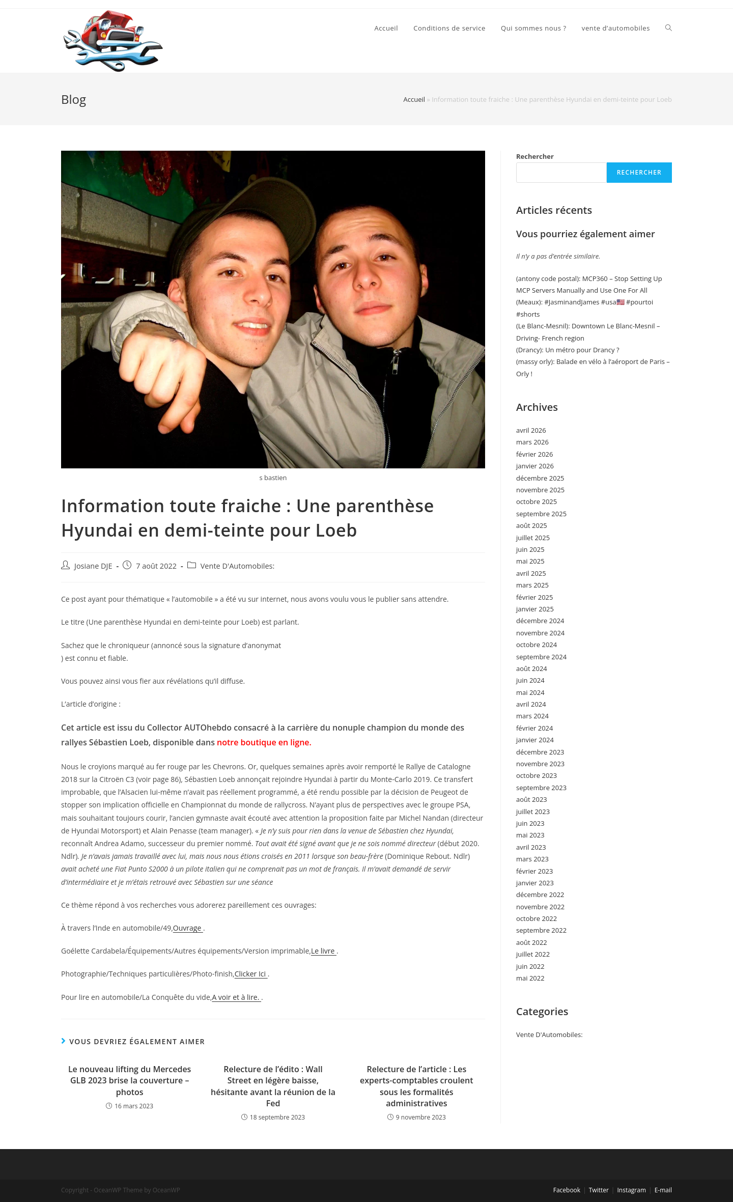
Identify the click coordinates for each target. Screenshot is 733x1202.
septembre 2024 (541, 656)
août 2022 (531, 942)
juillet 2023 (533, 811)
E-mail (663, 1190)
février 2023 (534, 871)
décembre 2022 (540, 894)
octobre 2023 (536, 775)
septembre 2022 (541, 930)
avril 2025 (531, 573)
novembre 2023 (540, 763)
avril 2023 (531, 847)
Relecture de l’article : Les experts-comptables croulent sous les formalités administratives (416, 1086)
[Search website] (669, 28)
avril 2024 (531, 704)
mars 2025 (532, 585)
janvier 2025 (535, 608)
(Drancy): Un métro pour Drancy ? (567, 349)
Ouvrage (188, 928)
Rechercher (535, 156)
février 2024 (534, 728)
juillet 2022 (533, 954)
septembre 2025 (541, 513)
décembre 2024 (540, 620)
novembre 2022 (540, 906)
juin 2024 (530, 680)
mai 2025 (530, 561)
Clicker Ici (251, 974)
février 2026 (534, 454)
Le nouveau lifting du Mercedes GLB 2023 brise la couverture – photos (129, 1081)
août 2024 (531, 668)
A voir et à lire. (236, 997)
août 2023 (531, 799)
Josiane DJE (93, 566)
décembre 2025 (540, 478)
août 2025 (531, 525)
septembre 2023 (541, 787)
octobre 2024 (536, 644)
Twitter (599, 1190)
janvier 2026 (535, 465)
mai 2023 (530, 835)
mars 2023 (532, 858)
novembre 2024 (540, 632)
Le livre (323, 951)
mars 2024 (532, 715)
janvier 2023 (535, 882)
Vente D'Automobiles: (238, 566)
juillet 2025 (533, 537)
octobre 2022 (536, 918)
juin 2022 (530, 966)
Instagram (631, 1190)
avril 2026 (531, 430)
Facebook (566, 1190)
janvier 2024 (535, 739)
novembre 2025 (540, 489)
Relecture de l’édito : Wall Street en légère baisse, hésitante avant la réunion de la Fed (273, 1086)
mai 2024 (530, 692)
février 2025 (534, 597)
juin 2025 (530, 549)
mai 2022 (530, 978)
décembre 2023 (540, 752)
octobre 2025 (536, 501)
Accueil (414, 99)
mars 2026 (532, 441)
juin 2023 (530, 823)
